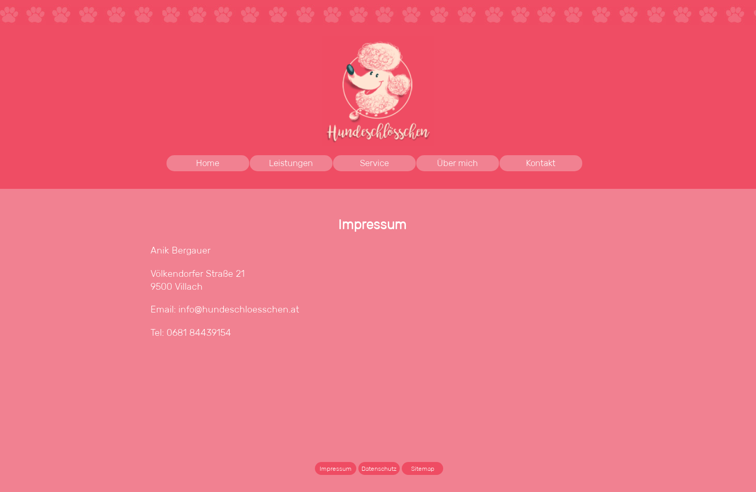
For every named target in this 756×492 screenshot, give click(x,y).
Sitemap (422, 468)
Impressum (336, 468)
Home (207, 163)
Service (374, 163)
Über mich (457, 163)
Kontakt (540, 163)
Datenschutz (379, 468)
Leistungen (300, 163)
